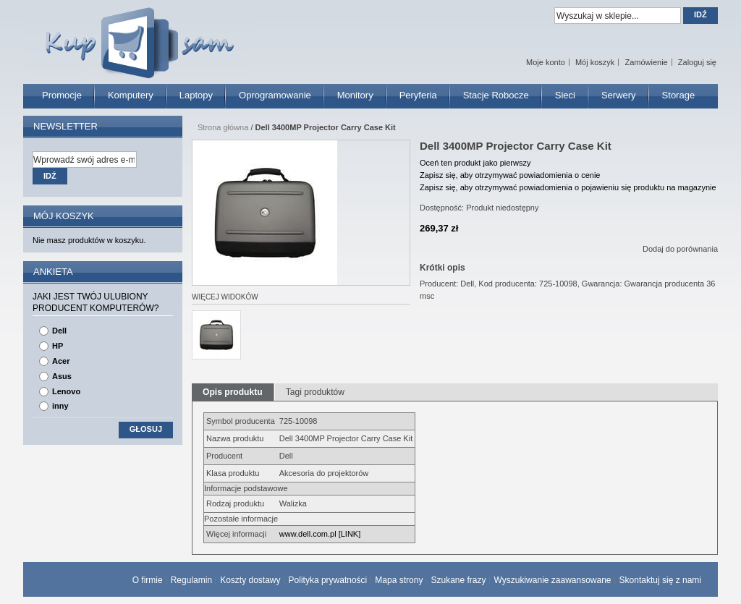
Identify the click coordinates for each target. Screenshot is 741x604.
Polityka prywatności (328, 580)
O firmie (147, 580)
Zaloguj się (697, 62)
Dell (59, 330)
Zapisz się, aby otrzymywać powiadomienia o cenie (510, 175)
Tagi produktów (315, 392)
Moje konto (545, 62)
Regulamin (191, 580)
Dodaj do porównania (680, 248)
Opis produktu (233, 392)
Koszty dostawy (250, 580)
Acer (60, 361)
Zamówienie (645, 62)
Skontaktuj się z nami (660, 580)
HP (57, 345)
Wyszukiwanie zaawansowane (552, 580)
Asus (62, 376)
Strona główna (223, 127)
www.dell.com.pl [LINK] (319, 533)
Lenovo (66, 391)
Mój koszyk (594, 62)
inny (60, 405)
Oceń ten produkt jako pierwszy (475, 162)
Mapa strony (399, 580)
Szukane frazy (458, 580)
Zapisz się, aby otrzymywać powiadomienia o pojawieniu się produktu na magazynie (568, 187)
